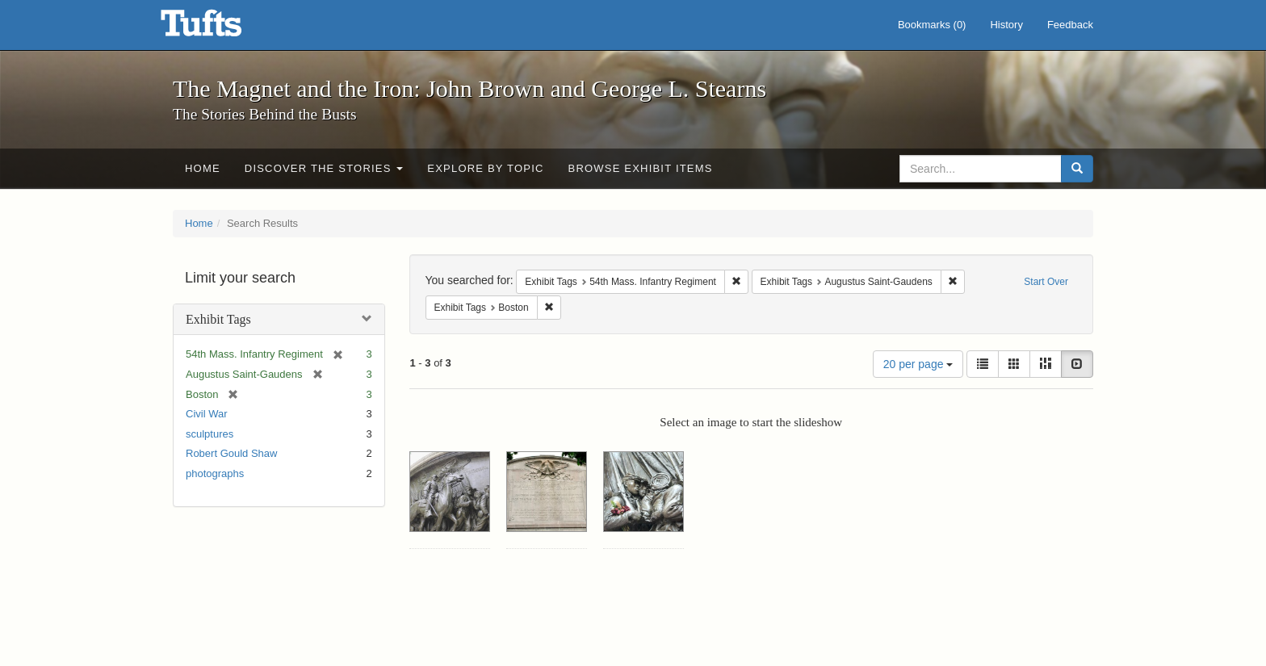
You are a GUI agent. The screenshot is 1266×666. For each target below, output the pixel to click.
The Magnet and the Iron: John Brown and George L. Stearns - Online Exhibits (221, 28)
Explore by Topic (485, 168)
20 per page (918, 364)
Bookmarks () (932, 25)
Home (202, 168)
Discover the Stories (324, 168)
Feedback (1070, 25)
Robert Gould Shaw (231, 453)
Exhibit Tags (218, 319)
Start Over (1046, 281)
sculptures (209, 434)
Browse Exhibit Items (640, 168)
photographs (215, 473)
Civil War (207, 414)
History (1006, 25)
